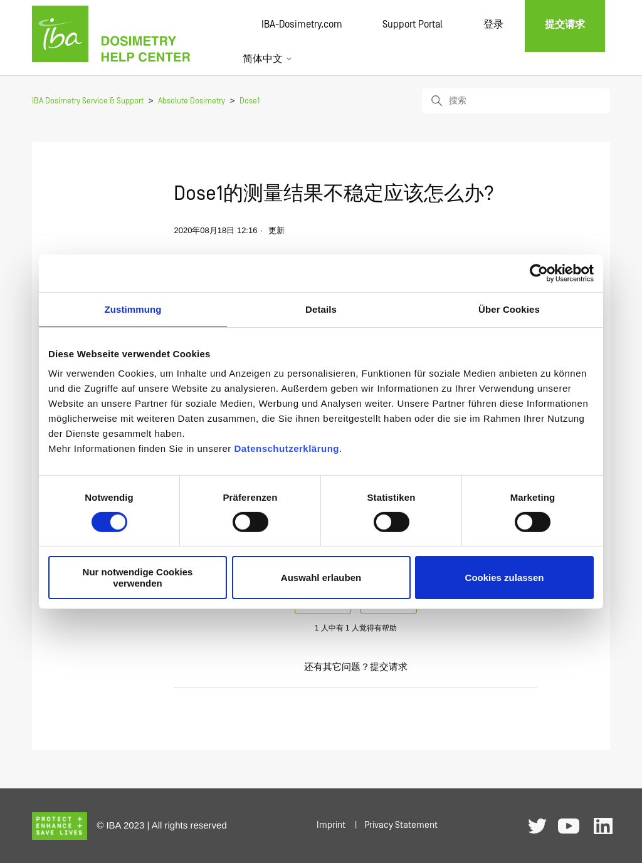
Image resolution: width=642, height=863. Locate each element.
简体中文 (268, 59)
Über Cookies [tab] (509, 308)
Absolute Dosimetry (191, 101)
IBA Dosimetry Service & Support (88, 101)
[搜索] (516, 100)
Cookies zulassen (504, 577)
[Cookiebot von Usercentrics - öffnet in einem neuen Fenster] (539, 272)
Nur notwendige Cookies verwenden (138, 577)
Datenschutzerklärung (286, 448)
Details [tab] (321, 308)
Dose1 (249, 101)
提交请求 (389, 667)
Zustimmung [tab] (133, 308)
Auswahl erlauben (321, 577)
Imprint (331, 825)
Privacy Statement (401, 825)
